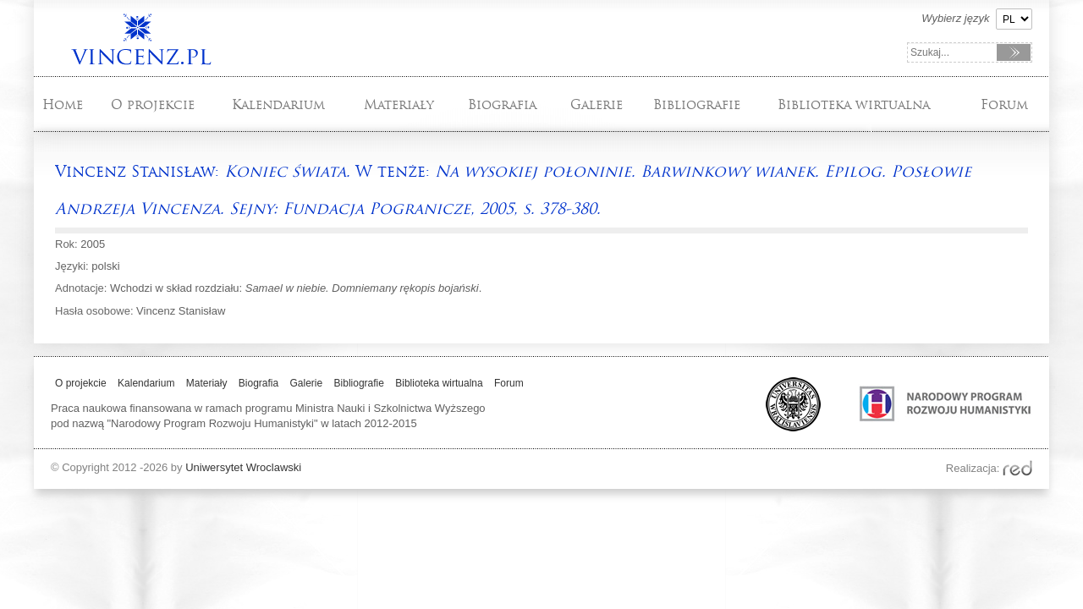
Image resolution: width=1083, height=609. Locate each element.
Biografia (502, 104)
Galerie (596, 104)
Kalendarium (278, 104)
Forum (1004, 104)
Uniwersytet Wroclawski (243, 467)
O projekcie (153, 104)
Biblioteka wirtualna (854, 104)
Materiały (399, 104)
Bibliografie (696, 104)
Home (62, 104)
